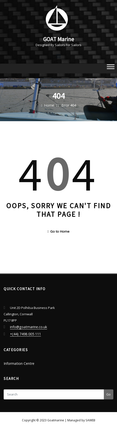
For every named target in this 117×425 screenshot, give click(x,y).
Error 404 (68, 104)
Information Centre (18, 359)
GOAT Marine (58, 38)
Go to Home (58, 230)
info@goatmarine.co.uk (27, 325)
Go (108, 390)
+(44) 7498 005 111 (23, 331)
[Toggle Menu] (111, 68)
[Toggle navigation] (58, 55)
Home (50, 104)
